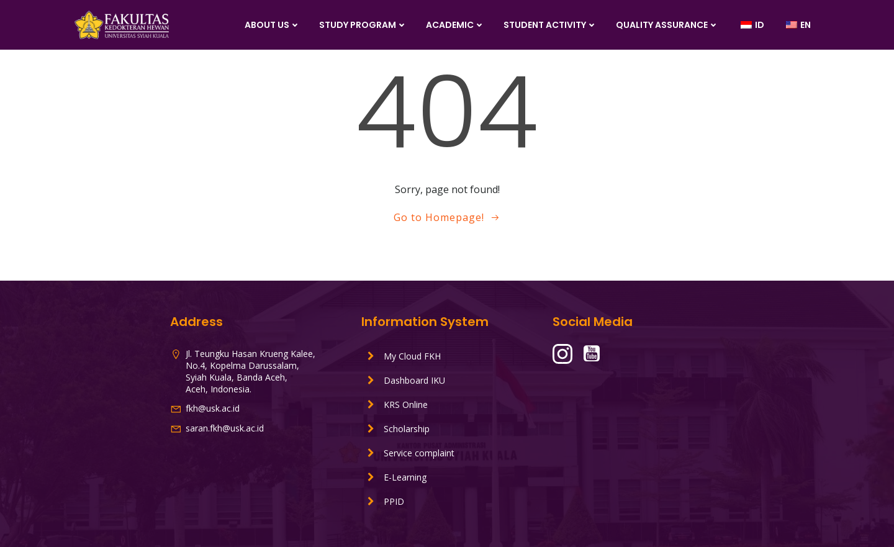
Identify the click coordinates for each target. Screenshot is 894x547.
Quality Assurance (667, 25)
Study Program (363, 25)
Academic (455, 25)
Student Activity (550, 25)
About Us (272, 25)
